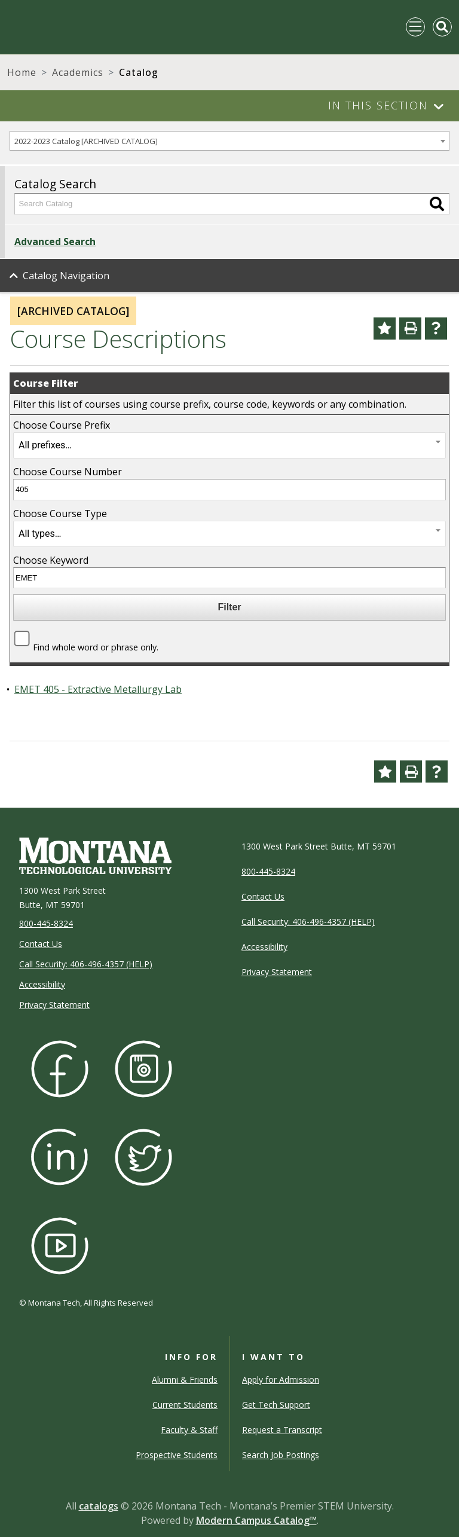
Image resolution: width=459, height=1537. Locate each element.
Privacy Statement (54, 1004)
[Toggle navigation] (415, 26)
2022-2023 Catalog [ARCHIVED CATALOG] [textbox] (86, 141)
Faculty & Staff (189, 1429)
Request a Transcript (282, 1429)
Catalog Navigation (66, 275)
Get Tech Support (276, 1404)
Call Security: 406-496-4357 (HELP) (85, 964)
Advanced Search (55, 241)
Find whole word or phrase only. (95, 647)
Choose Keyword (50, 560)
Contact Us (40, 943)
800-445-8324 (46, 923)
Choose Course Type (60, 513)
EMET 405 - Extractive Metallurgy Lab (98, 689)
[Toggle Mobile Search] (442, 26)
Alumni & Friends (185, 1379)
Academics (77, 72)
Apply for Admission (280, 1379)
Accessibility (42, 984)
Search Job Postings (280, 1454)
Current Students (185, 1404)
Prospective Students (177, 1454)
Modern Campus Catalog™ (256, 1520)
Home (21, 72)
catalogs (98, 1505)
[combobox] (229, 141)
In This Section (378, 105)
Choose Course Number (67, 471)
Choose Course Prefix (61, 425)
